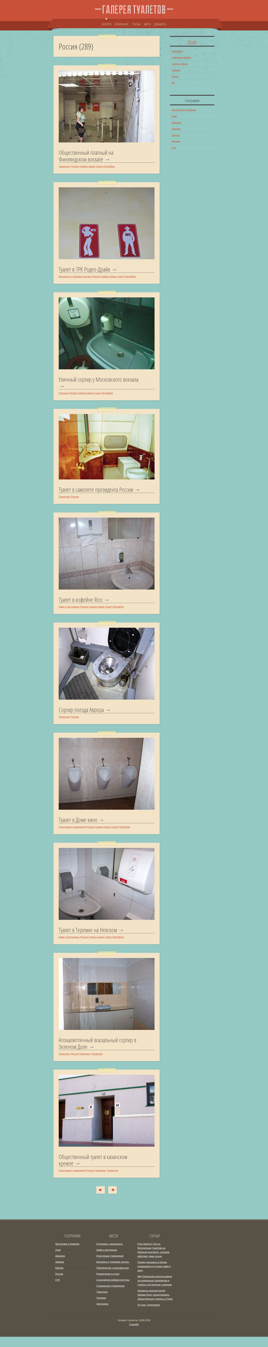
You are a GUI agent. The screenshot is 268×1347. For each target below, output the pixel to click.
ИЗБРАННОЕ (122, 24)
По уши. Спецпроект (148, 1315)
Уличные (63, 394)
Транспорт (64, 167)
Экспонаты (102, 1314)
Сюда (99, 1200)
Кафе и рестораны (69, 615)
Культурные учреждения (72, 836)
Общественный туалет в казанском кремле (94, 1170)
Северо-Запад (87, 167)
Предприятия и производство (112, 1278)
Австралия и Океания (184, 110)
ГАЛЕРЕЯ (106, 22)
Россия (75, 167)
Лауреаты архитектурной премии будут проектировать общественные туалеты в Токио (155, 1305)
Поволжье (85, 1063)
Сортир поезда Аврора (82, 718)
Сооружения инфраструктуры (112, 1290)
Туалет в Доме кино (79, 828)
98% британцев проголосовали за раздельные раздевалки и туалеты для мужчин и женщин (154, 1290)
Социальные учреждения (110, 1296)
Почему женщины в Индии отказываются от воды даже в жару (154, 1276)
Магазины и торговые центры (75, 277)
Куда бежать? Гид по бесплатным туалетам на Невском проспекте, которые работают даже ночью (153, 1260)
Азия (174, 116)
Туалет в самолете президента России (97, 491)
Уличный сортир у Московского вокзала (100, 380)
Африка (176, 129)
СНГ (174, 148)
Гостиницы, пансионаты (109, 1254)
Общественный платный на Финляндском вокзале (87, 156)
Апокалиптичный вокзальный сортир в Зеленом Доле (99, 1053)
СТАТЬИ (136, 24)
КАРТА (147, 24)
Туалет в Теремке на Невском (89, 939)
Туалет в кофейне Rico (81, 608)
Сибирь (176, 70)
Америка (176, 122)
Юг (173, 82)
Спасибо (134, 1334)
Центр (175, 76)
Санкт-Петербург (105, 167)
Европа (176, 135)
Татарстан (97, 1063)
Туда (114, 1200)
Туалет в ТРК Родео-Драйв (85, 270)
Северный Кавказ (181, 57)
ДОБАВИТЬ (160, 24)
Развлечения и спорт (108, 1284)
